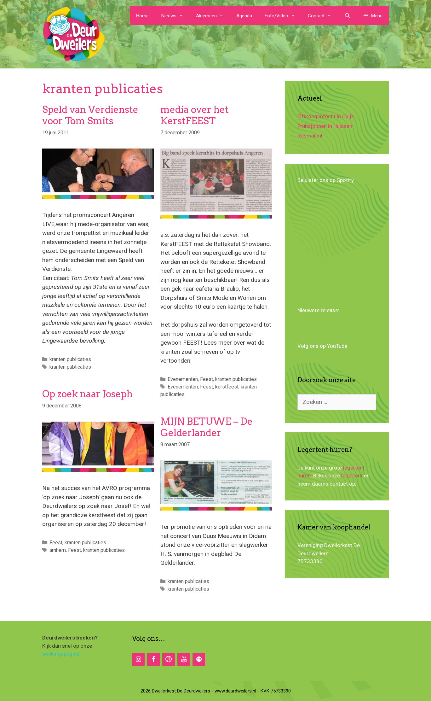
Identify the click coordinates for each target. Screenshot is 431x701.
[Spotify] (199, 659)
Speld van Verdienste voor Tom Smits (90, 115)
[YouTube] (183, 659)
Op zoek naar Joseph (87, 394)
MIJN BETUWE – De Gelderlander (206, 427)
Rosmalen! (309, 135)
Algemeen (213, 15)
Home (142, 16)
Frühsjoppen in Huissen (324, 126)
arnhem (57, 550)
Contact (323, 15)
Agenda (244, 16)
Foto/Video (283, 15)
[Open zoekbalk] (347, 15)
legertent (352, 475)
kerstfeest (226, 387)
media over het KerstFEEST (194, 115)
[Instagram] (138, 659)
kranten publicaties (70, 359)
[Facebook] (153, 659)
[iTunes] (168, 659)
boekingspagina (60, 654)
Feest (206, 379)
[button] (373, 15)
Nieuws (175, 15)
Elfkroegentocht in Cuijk (325, 116)
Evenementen (183, 379)
